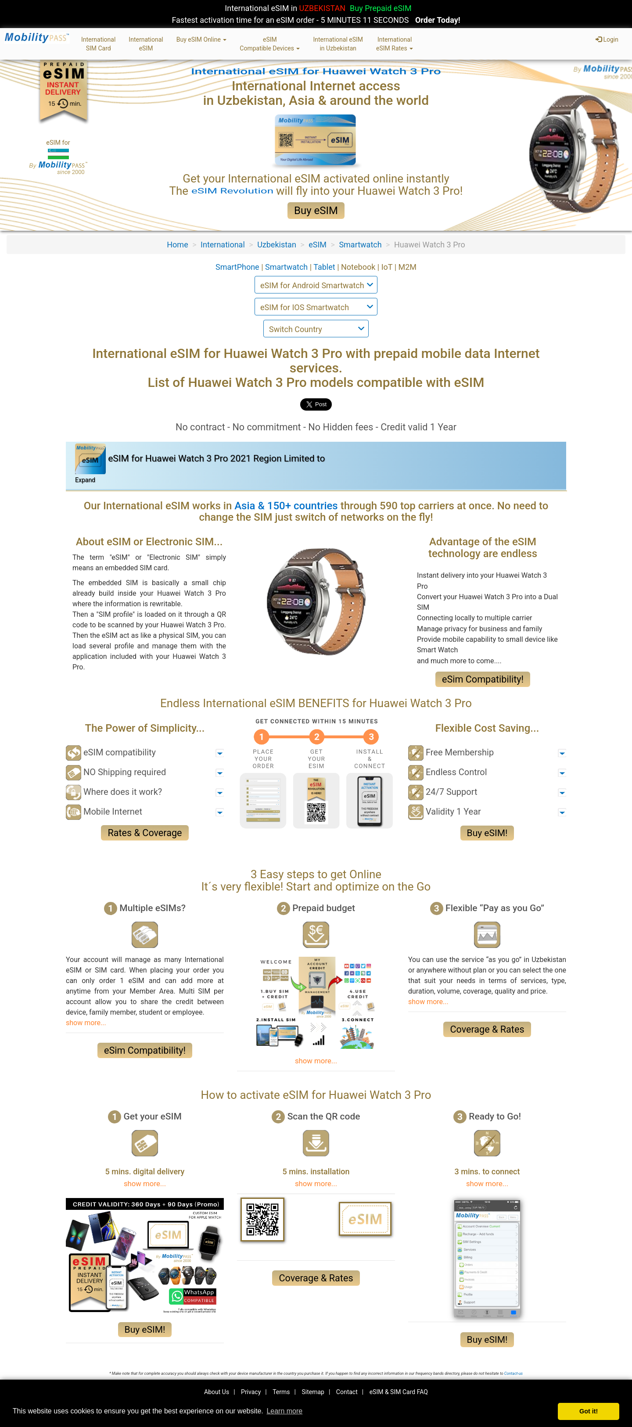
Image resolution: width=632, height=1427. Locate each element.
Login (607, 39)
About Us (216, 1391)
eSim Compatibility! (483, 679)
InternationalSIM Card (98, 44)
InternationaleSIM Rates (394, 44)
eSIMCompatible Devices (270, 44)
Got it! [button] (588, 1411)
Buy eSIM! (487, 833)
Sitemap (313, 1391)
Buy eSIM (316, 210)
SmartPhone (238, 267)
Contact (347, 1391)
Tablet (325, 267)
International (223, 244)
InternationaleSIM (146, 44)
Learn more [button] (284, 1411)
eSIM (318, 244)
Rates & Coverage (145, 832)
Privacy (251, 1391)
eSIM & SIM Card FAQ (399, 1391)
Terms (281, 1391)
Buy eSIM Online (201, 39)
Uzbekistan (276, 244)
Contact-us (513, 1373)
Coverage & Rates (487, 1029)
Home (177, 244)
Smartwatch (360, 244)
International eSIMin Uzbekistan (338, 44)
